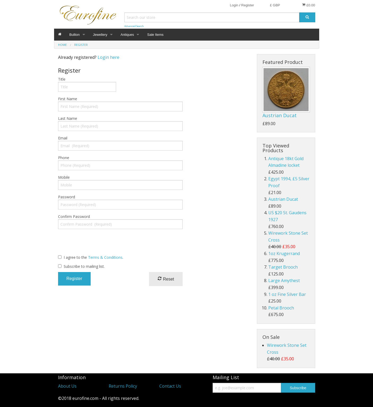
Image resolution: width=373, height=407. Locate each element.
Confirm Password (74, 216)
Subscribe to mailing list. (84, 266)
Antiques (127, 35)
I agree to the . (93, 257)
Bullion (74, 35)
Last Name (67, 118)
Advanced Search (134, 26)
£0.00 (308, 5)
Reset (165, 278)
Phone (63, 157)
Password (66, 196)
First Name (67, 98)
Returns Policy (123, 386)
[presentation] (98, 243)
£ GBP (275, 5)
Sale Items (155, 35)
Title (61, 79)
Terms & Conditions (105, 257)
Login (234, 5)
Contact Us (170, 386)
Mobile (64, 177)
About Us (67, 386)
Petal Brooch (281, 308)
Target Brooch (283, 267)
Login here (108, 57)
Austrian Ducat (279, 115)
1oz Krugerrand (284, 253)
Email (62, 138)
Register (247, 5)
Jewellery (100, 35)
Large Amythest (284, 280)
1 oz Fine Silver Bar (287, 294)
